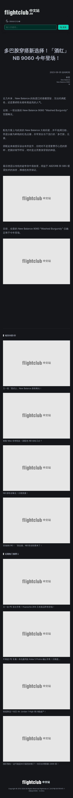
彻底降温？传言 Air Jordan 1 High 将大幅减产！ (24, 711)
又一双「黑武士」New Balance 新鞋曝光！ (22, 388)
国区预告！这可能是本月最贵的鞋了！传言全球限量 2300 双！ (31, 764)
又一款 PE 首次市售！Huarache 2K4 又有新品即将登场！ (29, 607)
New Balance (65, 80)
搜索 (63, 27)
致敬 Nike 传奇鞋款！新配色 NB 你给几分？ (22, 441)
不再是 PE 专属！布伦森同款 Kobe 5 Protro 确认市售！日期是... (31, 659)
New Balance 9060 (63, 82)
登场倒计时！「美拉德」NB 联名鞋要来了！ (22, 545)
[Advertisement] (36, 305)
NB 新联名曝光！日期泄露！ (15, 493)
